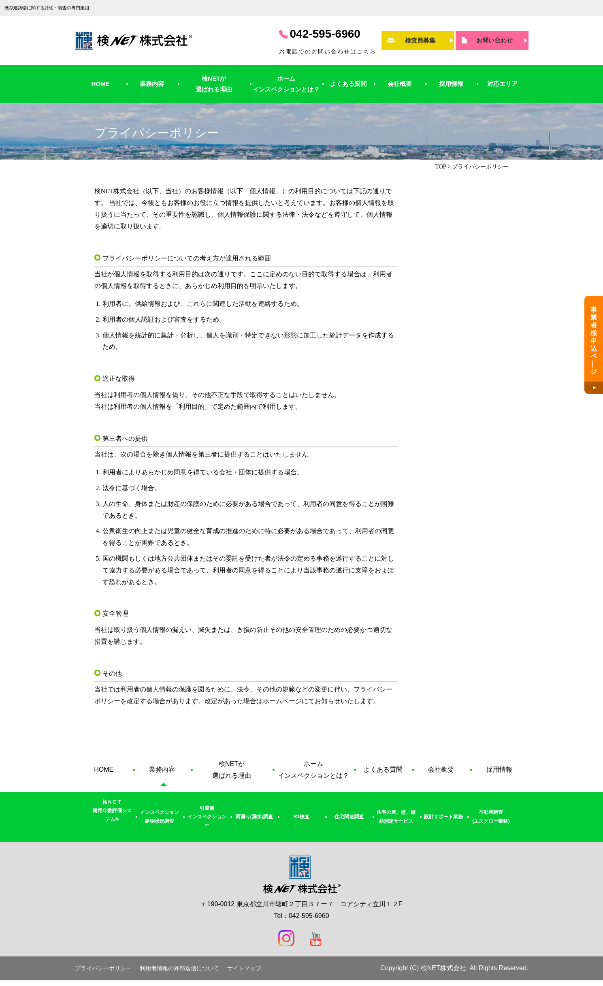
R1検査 (301, 817)
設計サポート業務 (443, 817)
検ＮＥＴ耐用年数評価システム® (112, 810)
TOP (440, 166)
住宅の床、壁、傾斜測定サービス (396, 816)
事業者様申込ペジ (593, 341)
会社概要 (400, 83)
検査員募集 (420, 40)
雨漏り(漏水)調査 (254, 817)
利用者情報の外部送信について (179, 968)
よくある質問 (348, 83)
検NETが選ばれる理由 (214, 84)
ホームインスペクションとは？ (286, 84)
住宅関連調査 (349, 817)
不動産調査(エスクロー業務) (490, 816)
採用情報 (451, 83)
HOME (101, 83)
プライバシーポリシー (103, 968)
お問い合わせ (494, 40)
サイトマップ (244, 968)
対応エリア (502, 83)
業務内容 (152, 83)
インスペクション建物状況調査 (159, 816)
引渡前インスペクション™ (207, 816)
